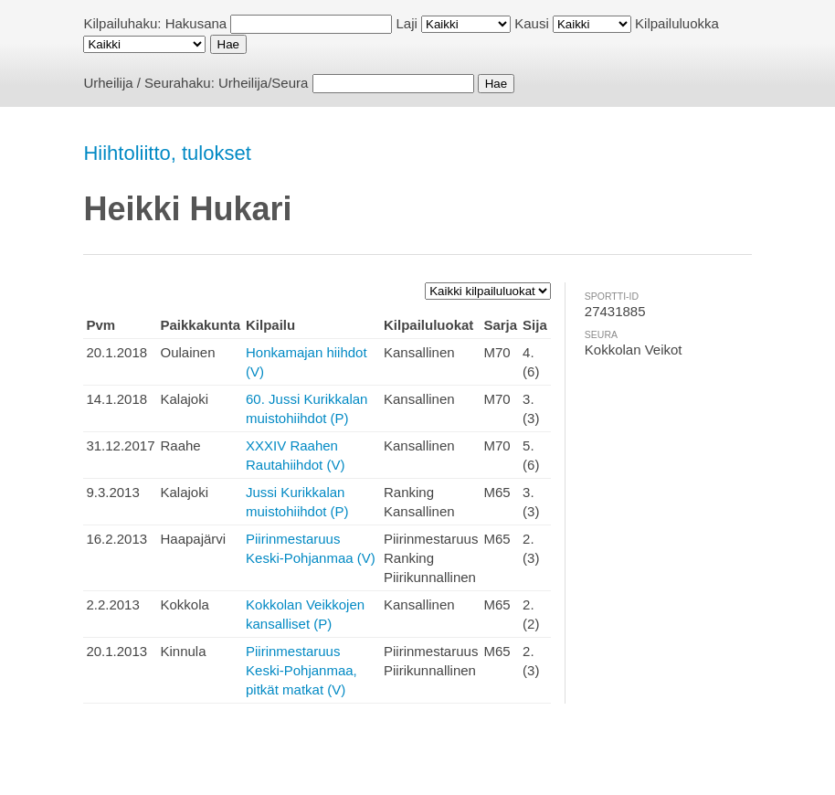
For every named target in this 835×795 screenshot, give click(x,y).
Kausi (531, 23)
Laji (407, 23)
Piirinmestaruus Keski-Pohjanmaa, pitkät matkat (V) (301, 670)
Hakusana (196, 23)
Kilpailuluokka (677, 23)
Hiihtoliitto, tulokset (166, 153)
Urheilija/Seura (263, 82)
